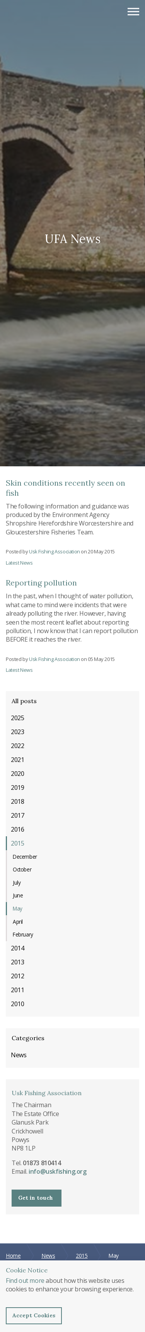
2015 (17, 843)
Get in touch (35, 1197)
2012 (17, 976)
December (25, 856)
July (16, 882)
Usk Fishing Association (44, 15)
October (22, 869)
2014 (17, 948)
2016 (17, 829)
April (18, 921)
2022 (17, 745)
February (23, 934)
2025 (17, 718)
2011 (17, 990)
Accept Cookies (33, 1315)
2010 (17, 1004)
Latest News (19, 562)
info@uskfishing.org (57, 1171)
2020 (17, 773)
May (17, 908)
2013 (17, 962)
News (18, 1055)
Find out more (25, 1280)
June (18, 895)
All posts (24, 701)
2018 (17, 801)
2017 (17, 815)
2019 (17, 787)
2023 (17, 732)
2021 (17, 759)
